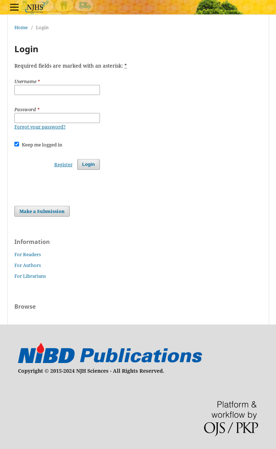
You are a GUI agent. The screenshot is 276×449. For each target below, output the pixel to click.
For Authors (27, 265)
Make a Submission (42, 211)
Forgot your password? (40, 126)
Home (21, 27)
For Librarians (30, 276)
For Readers (27, 254)
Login (88, 164)
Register (63, 164)
